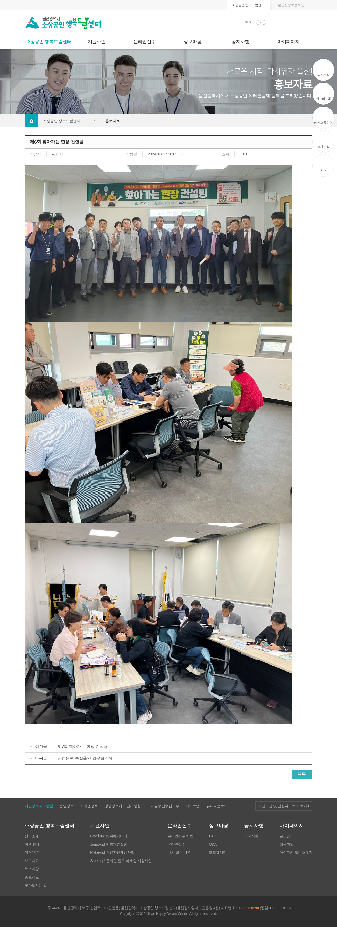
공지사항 (240, 41)
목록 (301, 774)
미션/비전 (32, 852)
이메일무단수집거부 (163, 806)
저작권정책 (89, 806)
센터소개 (32, 836)
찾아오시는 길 (36, 885)
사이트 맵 (305, 22)
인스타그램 (323, 99)
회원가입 (286, 844)
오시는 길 (323, 146)
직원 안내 (32, 844)
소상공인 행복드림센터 (48, 41)
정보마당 (192, 41)
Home (31, 120)
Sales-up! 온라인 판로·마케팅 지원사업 (121, 861)
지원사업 (96, 41)
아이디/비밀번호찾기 (295, 852)
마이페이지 (288, 41)
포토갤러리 (218, 852)
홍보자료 (32, 877)
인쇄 (277, 22)
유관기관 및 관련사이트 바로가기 (284, 806)
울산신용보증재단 (291, 5)
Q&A (212, 844)
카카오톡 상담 (323, 122)
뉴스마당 (32, 869)
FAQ (212, 836)
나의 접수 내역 (179, 852)
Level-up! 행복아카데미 (108, 836)
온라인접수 (145, 41)
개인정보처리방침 (39, 806)
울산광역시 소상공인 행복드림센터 (63, 22)
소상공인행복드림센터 (248, 5)
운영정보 (66, 806)
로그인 (284, 836)
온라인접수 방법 (180, 836)
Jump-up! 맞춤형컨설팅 (108, 844)
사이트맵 (193, 806)
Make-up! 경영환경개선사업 (112, 852)
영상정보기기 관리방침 (122, 806)
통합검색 (291, 22)
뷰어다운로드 (217, 806)
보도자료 (32, 861)
